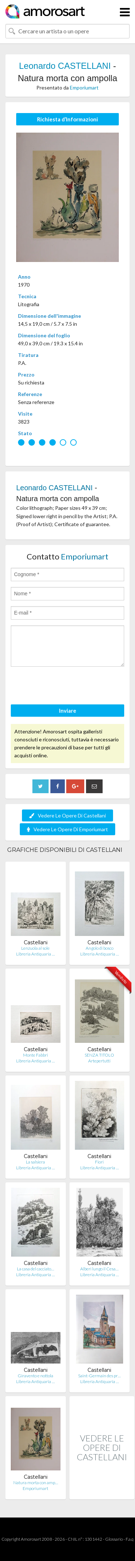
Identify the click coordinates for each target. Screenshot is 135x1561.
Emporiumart (84, 87)
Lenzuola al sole (35, 948)
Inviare (67, 710)
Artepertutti (99, 1060)
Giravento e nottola (35, 1375)
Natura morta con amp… (35, 1482)
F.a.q (130, 1539)
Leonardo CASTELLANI (65, 66)
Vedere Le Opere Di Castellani (67, 815)
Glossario (114, 1539)
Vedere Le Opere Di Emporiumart (67, 829)
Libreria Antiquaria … (35, 954)
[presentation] (65, 687)
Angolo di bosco (99, 948)
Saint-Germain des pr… (99, 1375)
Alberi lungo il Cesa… (99, 1268)
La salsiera (35, 1162)
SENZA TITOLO (99, 1055)
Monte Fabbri (35, 1055)
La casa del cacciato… (35, 1268)
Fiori (99, 1162)
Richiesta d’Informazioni (67, 119)
